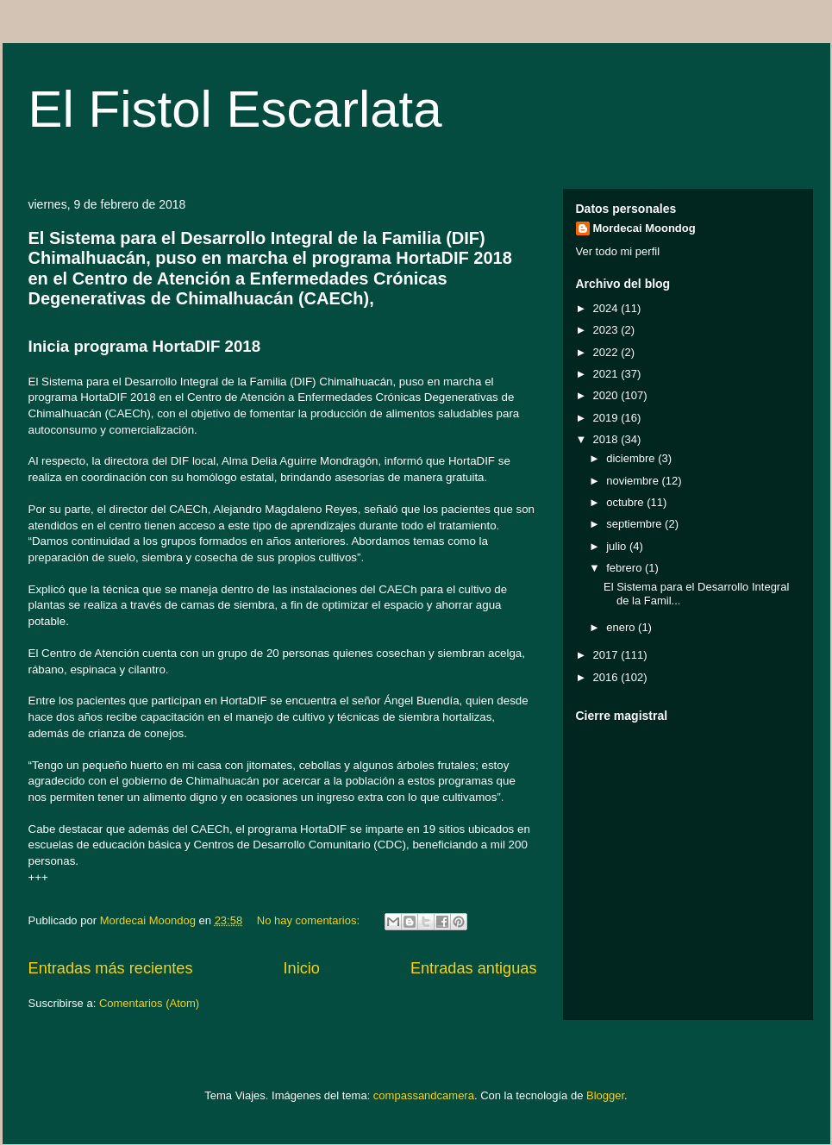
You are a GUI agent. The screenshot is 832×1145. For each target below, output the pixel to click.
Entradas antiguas (473, 968)
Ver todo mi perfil (618, 251)
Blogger (605, 1095)
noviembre (633, 480)
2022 (607, 352)
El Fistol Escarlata (235, 109)
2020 (607, 395)
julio (617, 546)
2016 (607, 677)
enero (622, 627)
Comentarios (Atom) (149, 1003)
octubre (626, 502)
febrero (625, 567)
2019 (607, 417)
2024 (607, 308)
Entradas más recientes (110, 968)
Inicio (301, 968)
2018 (607, 439)
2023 (607, 329)
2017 (607, 654)
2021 (607, 373)
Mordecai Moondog (644, 228)
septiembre (635, 523)
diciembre (632, 458)
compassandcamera (423, 1095)
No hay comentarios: (310, 920)
